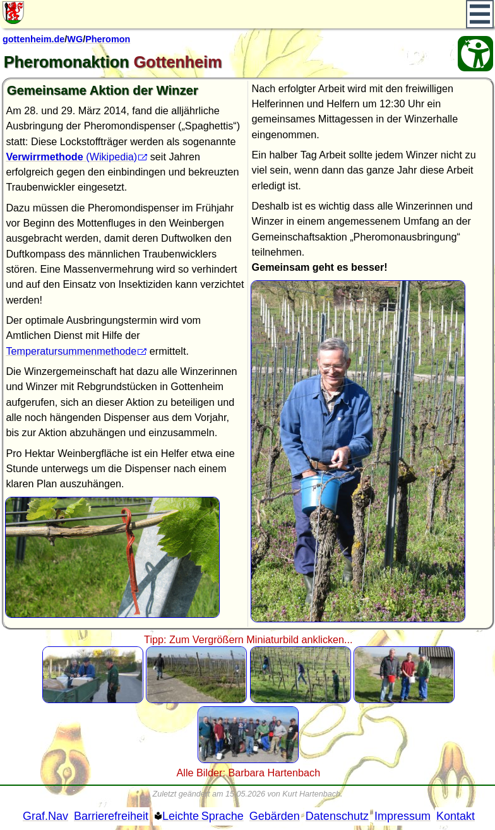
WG (75, 39)
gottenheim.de (33, 39)
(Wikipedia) (71, 156)
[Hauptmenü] (480, 14)
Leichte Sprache (203, 816)
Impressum (402, 816)
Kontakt (455, 816)
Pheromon (107, 39)
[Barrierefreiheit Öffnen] (475, 54)
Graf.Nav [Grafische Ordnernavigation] (45, 816)
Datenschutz (337, 816)
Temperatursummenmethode (71, 351)
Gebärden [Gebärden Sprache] (274, 816)
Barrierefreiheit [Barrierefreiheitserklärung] (111, 816)
